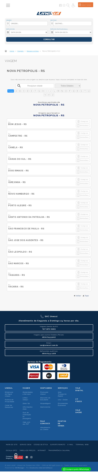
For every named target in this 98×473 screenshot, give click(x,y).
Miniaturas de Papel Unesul (9, 394)
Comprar (82, 121)
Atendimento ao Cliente (45, 428)
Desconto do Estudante (45, 399)
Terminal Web (82, 444)
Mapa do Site (11, 444)
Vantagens (46, 388)
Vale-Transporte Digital (62, 394)
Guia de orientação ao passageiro (27, 415)
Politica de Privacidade (9, 400)
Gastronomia (45, 407)
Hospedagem (45, 403)
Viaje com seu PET (26, 423)
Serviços (63, 388)
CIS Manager (19, 468)
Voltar (78, 296)
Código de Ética (41, 444)
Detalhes (83, 125)
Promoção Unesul (44, 393)
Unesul (9, 388)
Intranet (42, 450)
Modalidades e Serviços (28, 393)
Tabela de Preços (27, 450)
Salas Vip (26, 403)
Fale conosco (45, 422)
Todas (10, 91)
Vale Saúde (78, 411)
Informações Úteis (27, 408)
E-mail (70, 444)
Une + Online (63, 400)
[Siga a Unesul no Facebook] (60, 6)
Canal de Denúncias (9, 406)
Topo (87, 296)
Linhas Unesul (25, 399)
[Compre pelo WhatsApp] (76, 469)
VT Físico (78, 400)
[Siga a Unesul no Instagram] (64, 6)
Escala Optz (11, 450)
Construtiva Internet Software (40, 468)
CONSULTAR (49, 39)
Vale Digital (79, 389)
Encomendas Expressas (63, 404)
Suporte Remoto (57, 444)
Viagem (26, 388)
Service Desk (25, 444)
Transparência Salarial (59, 450)
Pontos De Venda (62, 423)
